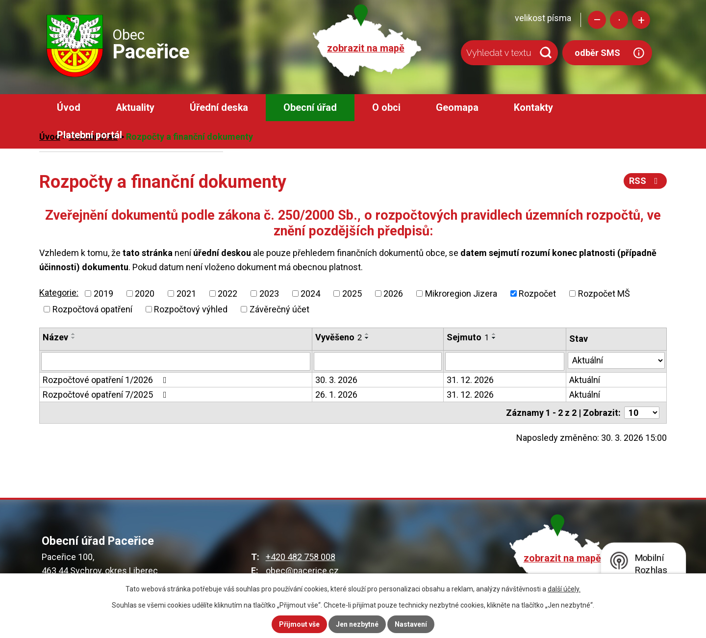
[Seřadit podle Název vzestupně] (73, 334)
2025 (352, 293)
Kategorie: (58, 292)
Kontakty (533, 107)
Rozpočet (537, 293)
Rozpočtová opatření (92, 309)
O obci (386, 107)
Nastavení (411, 624)
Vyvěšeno (338, 337)
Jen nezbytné (357, 624)
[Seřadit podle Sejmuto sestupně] (494, 338)
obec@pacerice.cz (302, 570)
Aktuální (584, 380)
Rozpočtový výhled (190, 309)
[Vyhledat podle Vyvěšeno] (378, 361)
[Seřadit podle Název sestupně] (73, 338)
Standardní (619, 20)
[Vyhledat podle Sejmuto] (504, 361)
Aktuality (135, 107)
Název (55, 337)
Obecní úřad (310, 107)
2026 (393, 293)
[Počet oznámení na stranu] (641, 413)
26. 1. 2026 (336, 394)
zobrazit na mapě (365, 48)
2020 (144, 293)
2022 (227, 293)
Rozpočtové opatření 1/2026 (107, 380)
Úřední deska (219, 107)
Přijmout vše (299, 624)
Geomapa (457, 107)
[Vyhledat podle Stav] (616, 360)
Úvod (68, 107)
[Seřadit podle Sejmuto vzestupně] (494, 334)
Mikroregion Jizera (461, 293)
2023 (269, 293)
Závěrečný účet (279, 309)
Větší (641, 20)
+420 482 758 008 (300, 557)
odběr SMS (597, 53)
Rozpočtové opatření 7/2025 (107, 394)
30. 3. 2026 (336, 380)
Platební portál (89, 135)
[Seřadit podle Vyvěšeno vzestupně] (367, 334)
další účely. (564, 589)
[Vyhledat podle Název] (175, 361)
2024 (310, 293)
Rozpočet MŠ (604, 293)
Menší (597, 20)
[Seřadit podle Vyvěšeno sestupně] (367, 338)
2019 (103, 293)
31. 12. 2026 (470, 380)
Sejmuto (468, 337)
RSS (645, 181)
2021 (186, 293)
